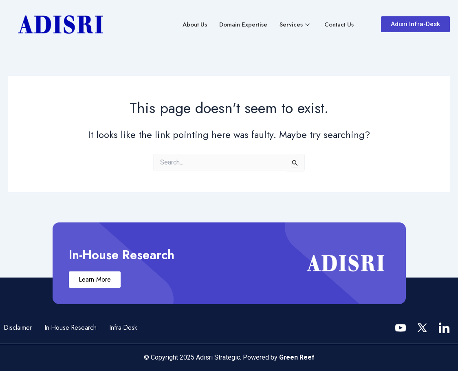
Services (294, 24)
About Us (193, 24)
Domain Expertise (242, 24)
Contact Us (339, 24)
